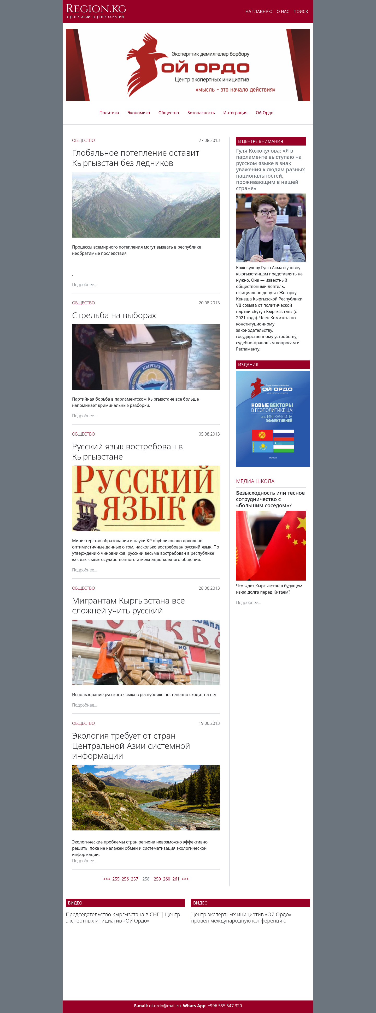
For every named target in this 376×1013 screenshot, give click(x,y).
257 (134, 879)
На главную (259, 11)
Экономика (138, 113)
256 (125, 879)
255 (115, 879)
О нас (283, 11)
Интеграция (235, 113)
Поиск (300, 11)
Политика (109, 113)
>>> (185, 879)
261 (175, 879)
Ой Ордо (264, 113)
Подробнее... (84, 284)
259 (157, 879)
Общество (168, 113)
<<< (106, 879)
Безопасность (201, 113)
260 (166, 879)
